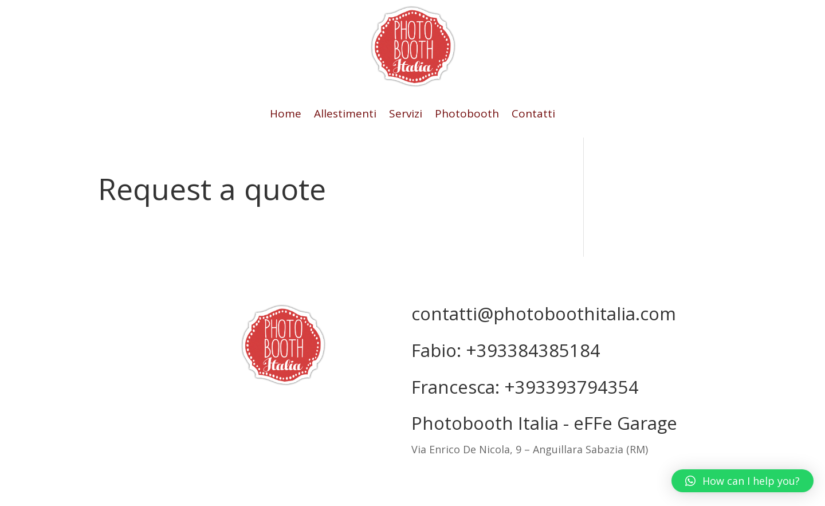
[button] (742, 480)
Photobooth (467, 115)
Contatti (533, 115)
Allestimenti (345, 115)
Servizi (405, 115)
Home (285, 115)
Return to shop (126, 233)
